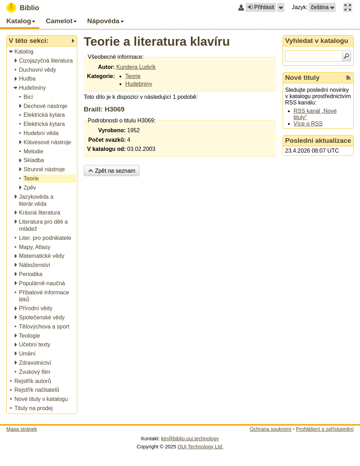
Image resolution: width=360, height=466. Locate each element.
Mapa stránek (21, 429)
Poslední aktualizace (318, 140)
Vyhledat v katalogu (316, 40)
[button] (280, 7)
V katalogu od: (106, 149)
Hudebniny (138, 84)
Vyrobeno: (112, 130)
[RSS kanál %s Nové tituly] (348, 78)
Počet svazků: (107, 140)
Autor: (106, 67)
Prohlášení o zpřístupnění (325, 429)
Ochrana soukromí (270, 429)
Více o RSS (308, 124)
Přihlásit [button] (261, 7)
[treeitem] (42, 51)
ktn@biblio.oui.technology (190, 438)
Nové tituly (302, 77)
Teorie (133, 76)
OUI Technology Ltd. (200, 446)
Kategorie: (101, 76)
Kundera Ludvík (136, 67)
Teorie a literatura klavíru (157, 41)
